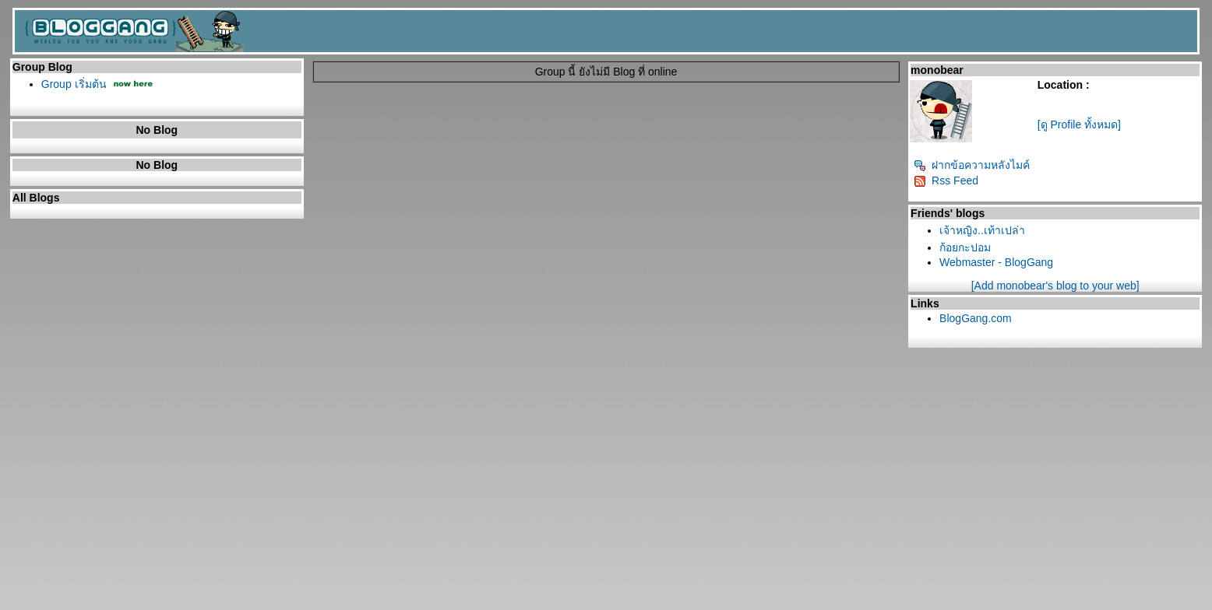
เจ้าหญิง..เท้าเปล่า (982, 230)
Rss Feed (946, 180)
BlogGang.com (975, 318)
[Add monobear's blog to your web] (1055, 285)
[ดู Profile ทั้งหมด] (1079, 124)
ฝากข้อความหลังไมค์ (972, 165)
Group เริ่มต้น (74, 84)
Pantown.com (174, 604)
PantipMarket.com (101, 604)
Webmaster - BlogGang (996, 262)
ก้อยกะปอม (965, 247)
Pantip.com (32, 604)
